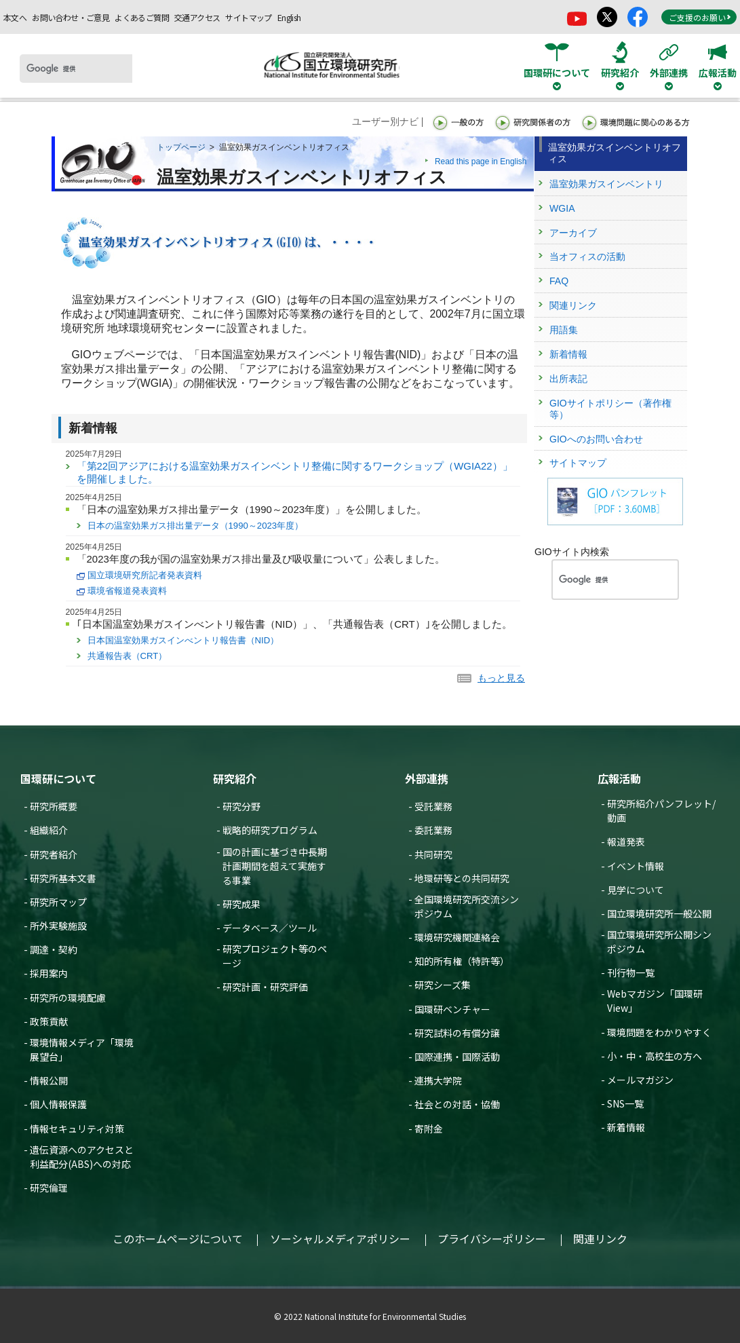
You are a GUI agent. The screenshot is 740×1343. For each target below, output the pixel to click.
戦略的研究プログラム (269, 830)
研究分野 (241, 806)
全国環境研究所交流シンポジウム (466, 906)
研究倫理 (49, 1187)
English (289, 17)
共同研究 (433, 854)
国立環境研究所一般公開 (659, 913)
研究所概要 (53, 806)
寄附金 (428, 1128)
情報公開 (49, 1080)
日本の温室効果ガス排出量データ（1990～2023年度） (195, 526)
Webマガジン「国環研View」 (655, 1001)
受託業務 (433, 806)
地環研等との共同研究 (461, 878)
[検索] (76, 68)
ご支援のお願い (700, 17)
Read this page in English (481, 161)
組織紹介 (49, 830)
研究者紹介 (53, 854)
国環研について (58, 778)
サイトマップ (248, 17)
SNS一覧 (625, 1103)
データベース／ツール (269, 927)
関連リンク (600, 1238)
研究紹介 (234, 778)
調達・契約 (53, 949)
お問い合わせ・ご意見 (70, 17)
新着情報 (626, 1127)
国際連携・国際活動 (457, 1056)
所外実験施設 (58, 925)
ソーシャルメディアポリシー (340, 1238)
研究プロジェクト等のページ (274, 956)
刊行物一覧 (631, 972)
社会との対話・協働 (457, 1104)
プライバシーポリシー (491, 1238)
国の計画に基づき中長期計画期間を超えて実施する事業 (274, 866)
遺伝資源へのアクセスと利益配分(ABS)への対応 (82, 1157)
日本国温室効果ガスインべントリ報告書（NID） (183, 640)
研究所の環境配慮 (68, 997)
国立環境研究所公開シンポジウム (659, 942)
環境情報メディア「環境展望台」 (82, 1049)
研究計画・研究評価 (265, 987)
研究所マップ (58, 902)
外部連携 (426, 778)
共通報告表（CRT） (127, 656)
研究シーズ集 (442, 984)
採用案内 (49, 973)
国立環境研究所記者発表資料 (144, 575)
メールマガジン (640, 1079)
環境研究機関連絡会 (457, 937)
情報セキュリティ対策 (77, 1128)
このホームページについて (178, 1238)
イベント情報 (635, 866)
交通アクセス (197, 17)
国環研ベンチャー (452, 1009)
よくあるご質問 (142, 17)
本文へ (14, 17)
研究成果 (241, 904)
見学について (635, 889)
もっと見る (501, 678)
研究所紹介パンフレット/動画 (661, 811)
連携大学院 (438, 1080)
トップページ (181, 147)
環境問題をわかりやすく (659, 1032)
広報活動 (619, 778)
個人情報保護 (58, 1104)
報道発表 (626, 841)
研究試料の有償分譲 (457, 1033)
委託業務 (433, 830)
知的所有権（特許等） (461, 961)
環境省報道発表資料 (127, 591)
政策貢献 (49, 1021)
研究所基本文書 (63, 878)
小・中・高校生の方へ (654, 1056)
